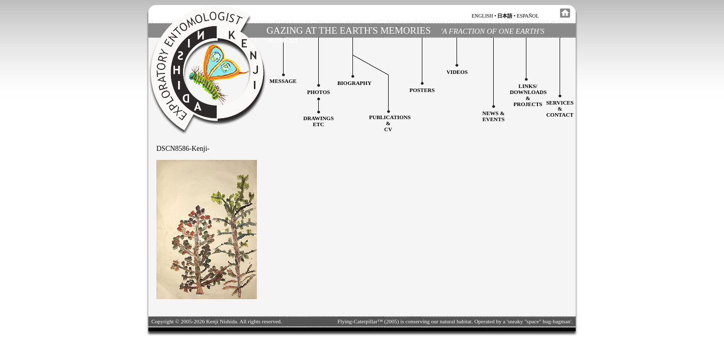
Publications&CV (390, 123)
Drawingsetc (318, 121)
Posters (421, 90)
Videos (457, 72)
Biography (354, 83)
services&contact (560, 109)
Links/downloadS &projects (528, 95)
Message (283, 81)
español (528, 16)
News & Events (493, 116)
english (482, 16)
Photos (318, 92)
